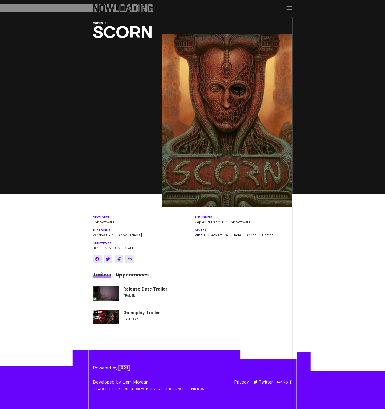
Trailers (102, 275)
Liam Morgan (135, 382)
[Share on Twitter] (108, 259)
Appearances (132, 275)
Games (98, 23)
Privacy (241, 382)
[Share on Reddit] (119, 259)
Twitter (263, 382)
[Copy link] (129, 259)
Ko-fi (284, 382)
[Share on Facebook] (97, 259)
